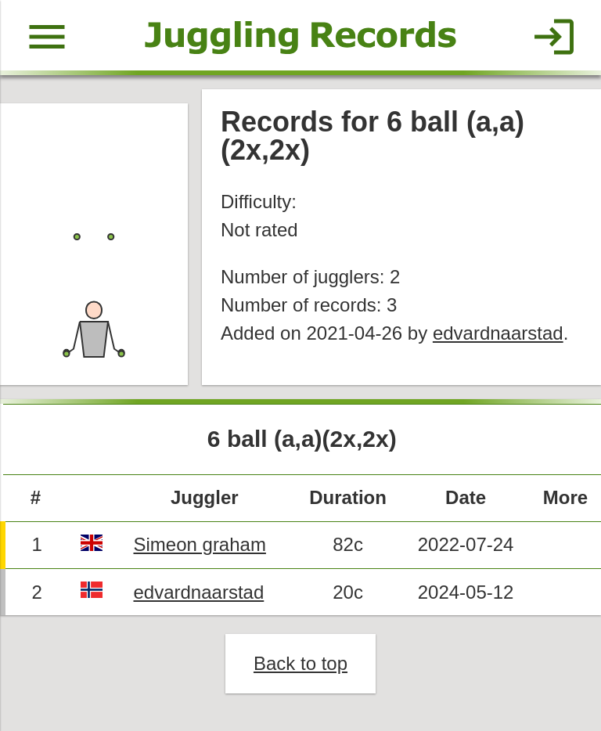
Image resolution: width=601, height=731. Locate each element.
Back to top (300, 663)
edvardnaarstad (498, 333)
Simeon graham (199, 544)
